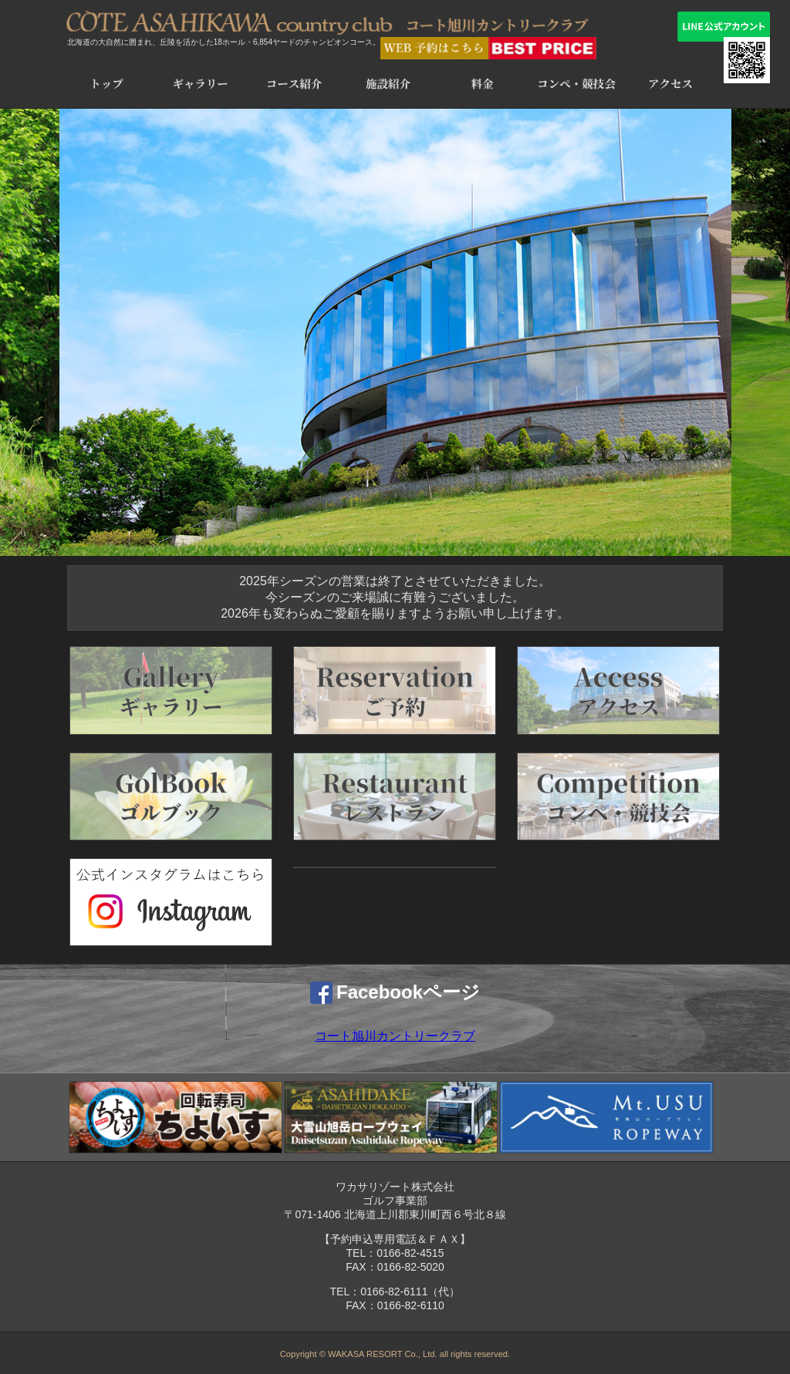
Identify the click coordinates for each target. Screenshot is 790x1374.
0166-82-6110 (410, 1305)
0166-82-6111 (393, 1291)
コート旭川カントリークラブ (395, 1035)
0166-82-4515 (410, 1253)
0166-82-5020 (410, 1267)
